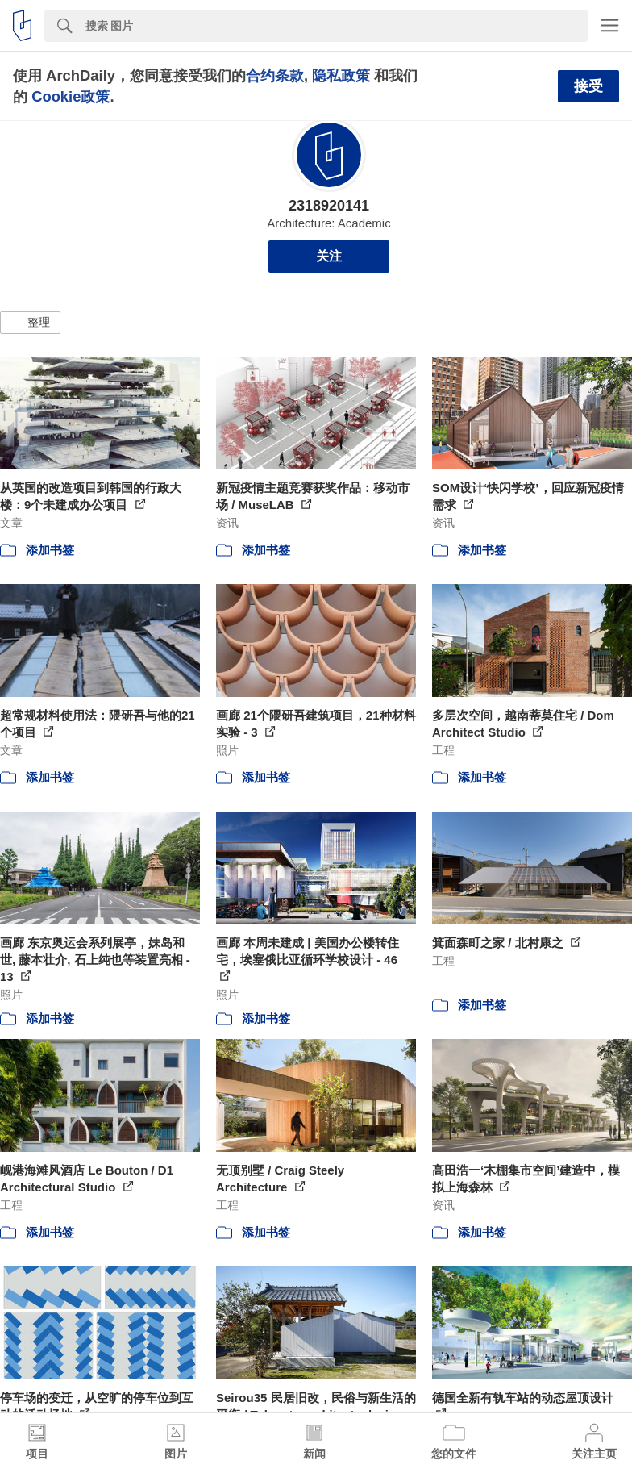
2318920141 (329, 206)
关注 (329, 256)
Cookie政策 (70, 96)
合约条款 (275, 75)
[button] (30, 322)
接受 (588, 86)
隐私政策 (341, 75)
